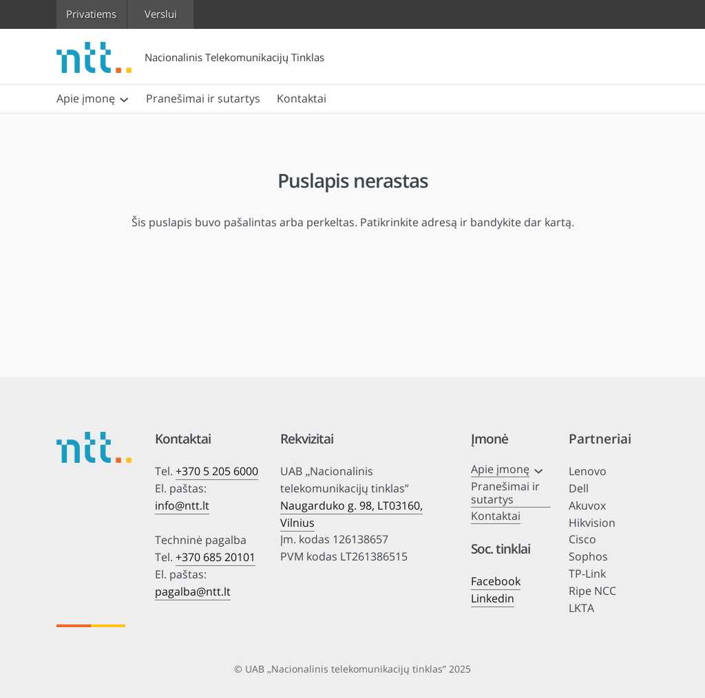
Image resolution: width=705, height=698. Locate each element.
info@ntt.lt (182, 505)
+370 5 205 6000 (217, 471)
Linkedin (492, 598)
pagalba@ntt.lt (193, 591)
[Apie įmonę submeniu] (124, 98)
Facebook (495, 581)
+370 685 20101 (215, 557)
